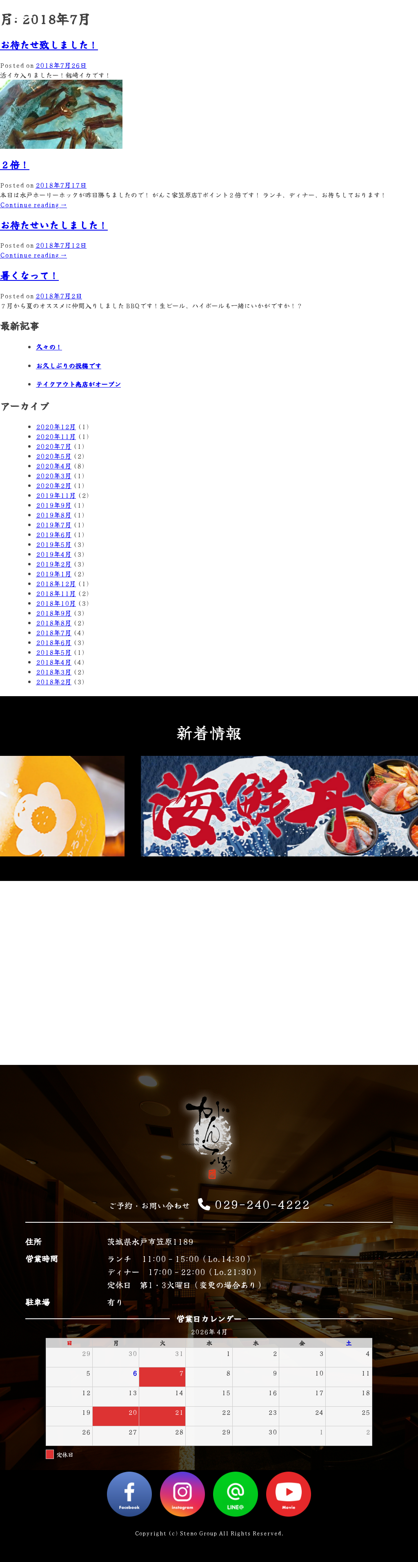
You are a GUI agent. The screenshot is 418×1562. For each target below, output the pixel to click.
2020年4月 (53, 466)
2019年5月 (53, 544)
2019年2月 (53, 564)
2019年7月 (53, 524)
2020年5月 (53, 456)
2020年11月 (56, 436)
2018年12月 (56, 583)
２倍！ (14, 164)
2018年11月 (56, 593)
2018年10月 (56, 603)
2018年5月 (53, 652)
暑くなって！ (29, 275)
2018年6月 (53, 642)
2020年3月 (53, 475)
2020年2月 (53, 485)
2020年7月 (53, 446)
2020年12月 (56, 426)
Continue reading (33, 204)
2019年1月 (53, 573)
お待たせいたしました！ (54, 224)
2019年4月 (53, 554)
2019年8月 (53, 515)
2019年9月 (53, 505)
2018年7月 (53, 632)
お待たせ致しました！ (49, 44)
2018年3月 (53, 672)
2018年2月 (53, 681)
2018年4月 (53, 662)
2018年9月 (53, 613)
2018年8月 (53, 622)
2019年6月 (53, 534)
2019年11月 (56, 495)
